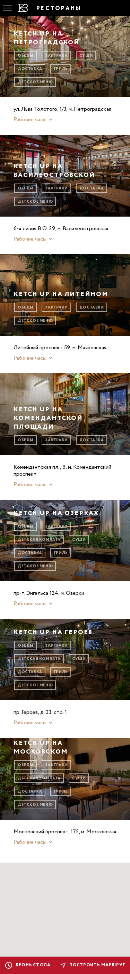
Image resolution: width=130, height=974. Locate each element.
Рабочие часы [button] (30, 120)
